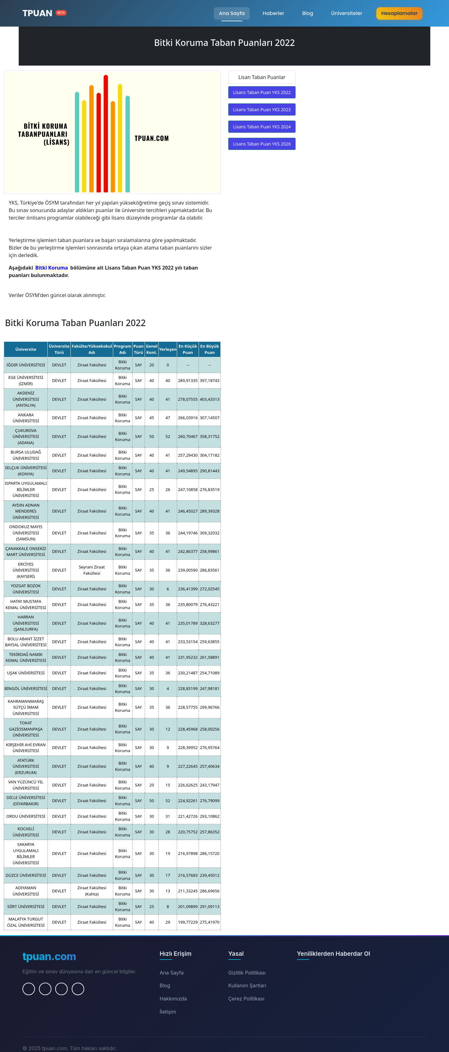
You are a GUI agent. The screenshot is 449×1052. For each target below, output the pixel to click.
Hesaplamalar (399, 13)
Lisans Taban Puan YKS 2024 (262, 127)
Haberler (273, 13)
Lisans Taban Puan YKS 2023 (262, 109)
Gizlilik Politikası (247, 973)
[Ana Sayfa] (44, 13)
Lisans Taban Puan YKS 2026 (262, 144)
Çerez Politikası (246, 998)
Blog (307, 13)
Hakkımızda (173, 998)
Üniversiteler (346, 13)
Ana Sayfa (232, 13)
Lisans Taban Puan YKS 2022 (262, 92)
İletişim (168, 1012)
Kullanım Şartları (247, 985)
